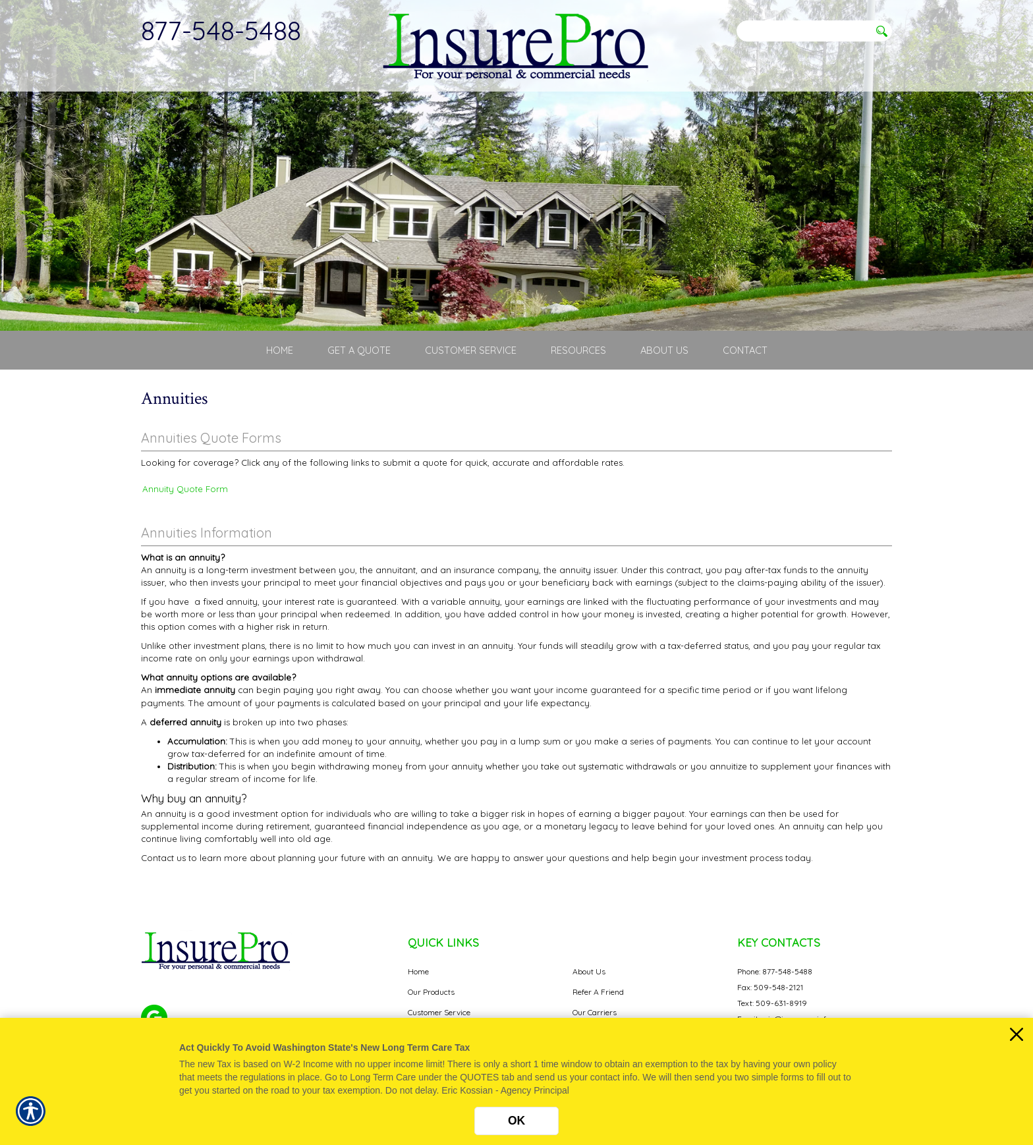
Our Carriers (594, 1012)
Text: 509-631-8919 (772, 1003)
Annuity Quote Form (185, 489)
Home (418, 971)
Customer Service (439, 1012)
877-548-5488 (221, 30)
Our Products (431, 992)
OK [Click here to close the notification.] (516, 1120)
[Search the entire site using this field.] (803, 31)
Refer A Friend (598, 992)
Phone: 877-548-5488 (774, 971)
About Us (588, 971)
